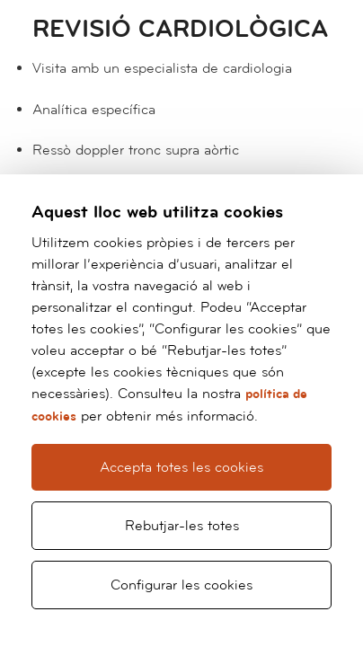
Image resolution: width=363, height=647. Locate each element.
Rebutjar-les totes (182, 526)
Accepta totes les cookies (181, 467)
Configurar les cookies (181, 585)
